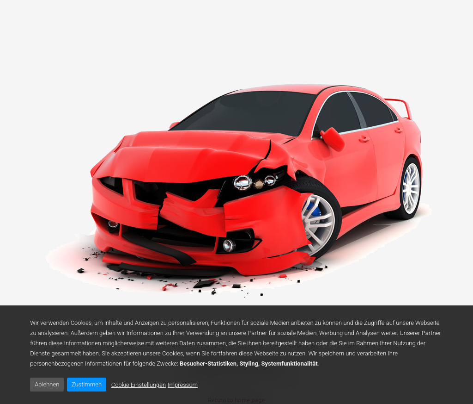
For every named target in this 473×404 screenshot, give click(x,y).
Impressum (183, 384)
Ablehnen (47, 384)
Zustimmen (87, 384)
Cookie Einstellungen (138, 384)
